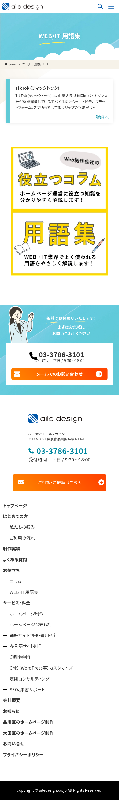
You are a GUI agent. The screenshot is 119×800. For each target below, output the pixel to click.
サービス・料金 (16, 603)
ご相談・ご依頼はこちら (59, 482)
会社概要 (11, 700)
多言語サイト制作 (26, 646)
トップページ (15, 505)
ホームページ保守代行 (31, 624)
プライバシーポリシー (23, 755)
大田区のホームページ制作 (28, 733)
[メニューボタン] (111, 6)
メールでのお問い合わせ (59, 374)
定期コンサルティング (29, 679)
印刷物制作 (20, 657)
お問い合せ (13, 744)
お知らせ (11, 711)
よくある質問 (15, 560)
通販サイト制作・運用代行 (34, 635)
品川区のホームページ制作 (28, 722)
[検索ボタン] (100, 6)
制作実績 (11, 549)
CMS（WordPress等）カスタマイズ (41, 668)
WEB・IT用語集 (24, 592)
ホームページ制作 (27, 614)
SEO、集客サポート (27, 689)
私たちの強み (22, 527)
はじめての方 (15, 516)
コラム (15, 581)
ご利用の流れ (22, 538)
